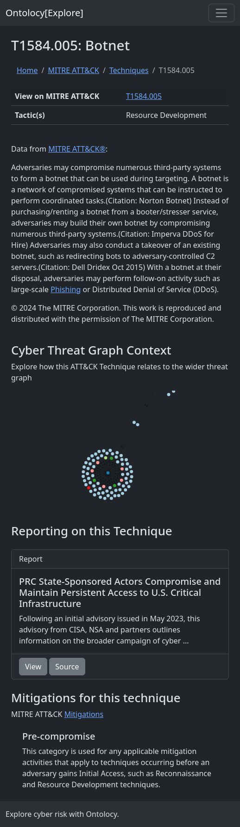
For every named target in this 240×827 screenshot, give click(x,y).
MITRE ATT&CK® (77, 149)
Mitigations (84, 714)
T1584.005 (144, 96)
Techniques (129, 70)
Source (67, 667)
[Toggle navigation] (221, 13)
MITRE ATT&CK (73, 70)
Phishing (66, 289)
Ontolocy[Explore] (44, 12)
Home (27, 70)
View (33, 667)
